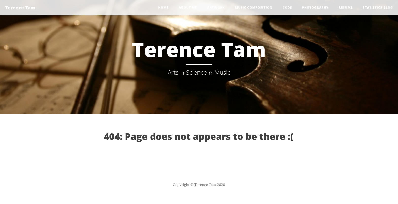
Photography (315, 7)
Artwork (216, 7)
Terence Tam (20, 8)
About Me (188, 7)
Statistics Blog (378, 7)
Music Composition (254, 7)
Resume (346, 7)
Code (287, 7)
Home (163, 7)
